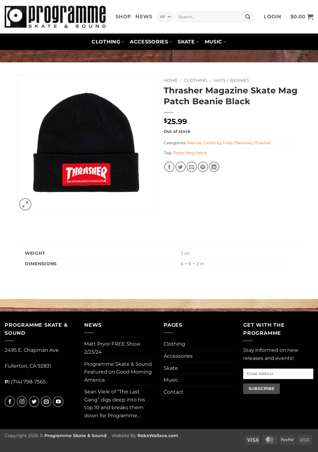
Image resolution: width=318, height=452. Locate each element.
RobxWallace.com (158, 435)
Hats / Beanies (231, 80)
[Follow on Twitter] (34, 401)
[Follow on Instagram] (22, 401)
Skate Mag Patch (190, 152)
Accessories (151, 42)
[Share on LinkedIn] (214, 167)
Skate (188, 42)
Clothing (108, 42)
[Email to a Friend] (192, 167)
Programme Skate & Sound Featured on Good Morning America (118, 372)
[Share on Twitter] (180, 167)
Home (171, 80)
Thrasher (262, 143)
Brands (194, 143)
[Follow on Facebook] (10, 401)
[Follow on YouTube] (58, 401)
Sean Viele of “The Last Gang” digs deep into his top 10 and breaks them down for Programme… (114, 403)
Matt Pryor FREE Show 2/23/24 (112, 348)
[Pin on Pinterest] (203, 167)
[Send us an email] (46, 401)
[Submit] (248, 16)
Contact (174, 392)
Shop (123, 17)
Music (215, 42)
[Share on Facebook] (169, 167)
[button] (272, 16)
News (143, 17)
